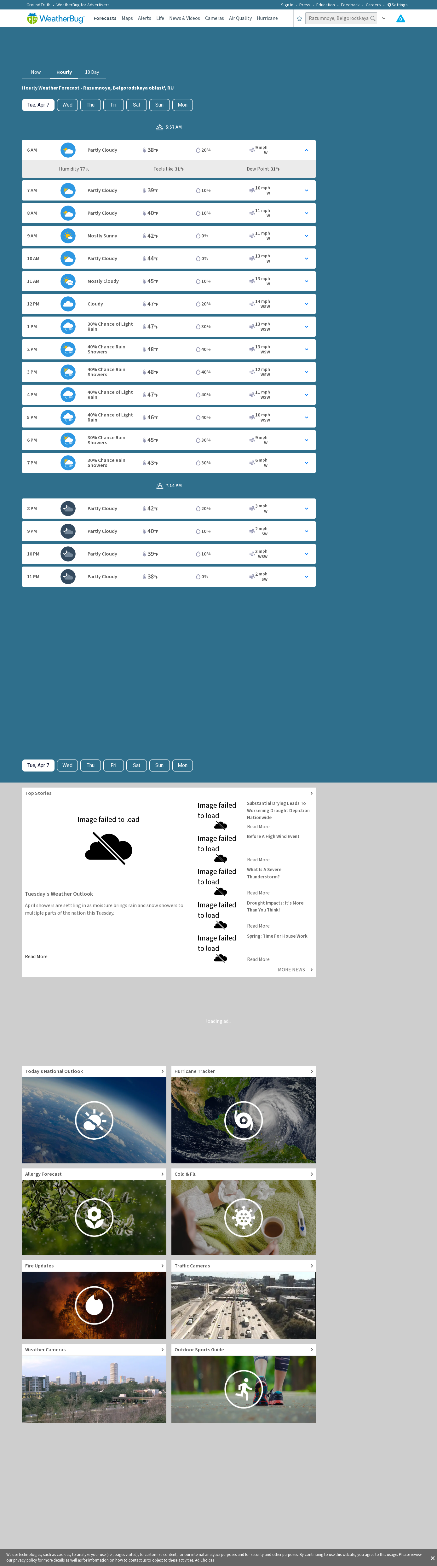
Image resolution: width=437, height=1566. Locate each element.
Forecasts (105, 18)
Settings (397, 5)
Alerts (144, 18)
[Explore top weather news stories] (169, 793)
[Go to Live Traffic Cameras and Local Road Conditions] (243, 1299)
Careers (373, 5)
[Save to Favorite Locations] (299, 18)
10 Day (92, 72)
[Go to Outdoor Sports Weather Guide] (243, 1383)
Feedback (350, 5)
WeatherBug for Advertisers (83, 5)
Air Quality (240, 18)
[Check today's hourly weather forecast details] (38, 105)
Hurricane (267, 18)
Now (36, 72)
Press (304, 5)
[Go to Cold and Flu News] (243, 1211)
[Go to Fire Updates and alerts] (94, 1299)
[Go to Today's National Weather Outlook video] (94, 1114)
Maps (127, 18)
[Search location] (341, 18)
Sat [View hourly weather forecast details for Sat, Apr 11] (136, 105)
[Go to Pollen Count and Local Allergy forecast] (94, 1211)
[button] (432, 1557)
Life (160, 18)
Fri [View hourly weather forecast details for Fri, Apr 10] (113, 105)
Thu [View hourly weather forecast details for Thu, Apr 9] (91, 105)
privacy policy (25, 1560)
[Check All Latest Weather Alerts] (401, 18)
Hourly (64, 72)
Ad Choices (204, 1560)
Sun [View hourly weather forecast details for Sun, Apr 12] (159, 105)
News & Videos (184, 18)
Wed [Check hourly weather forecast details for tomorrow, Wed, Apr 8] (67, 105)
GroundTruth (38, 5)
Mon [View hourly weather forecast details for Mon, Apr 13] (182, 105)
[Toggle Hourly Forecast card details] (169, 150)
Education (325, 5)
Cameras (214, 18)
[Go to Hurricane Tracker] (243, 1114)
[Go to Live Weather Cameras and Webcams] (94, 1383)
